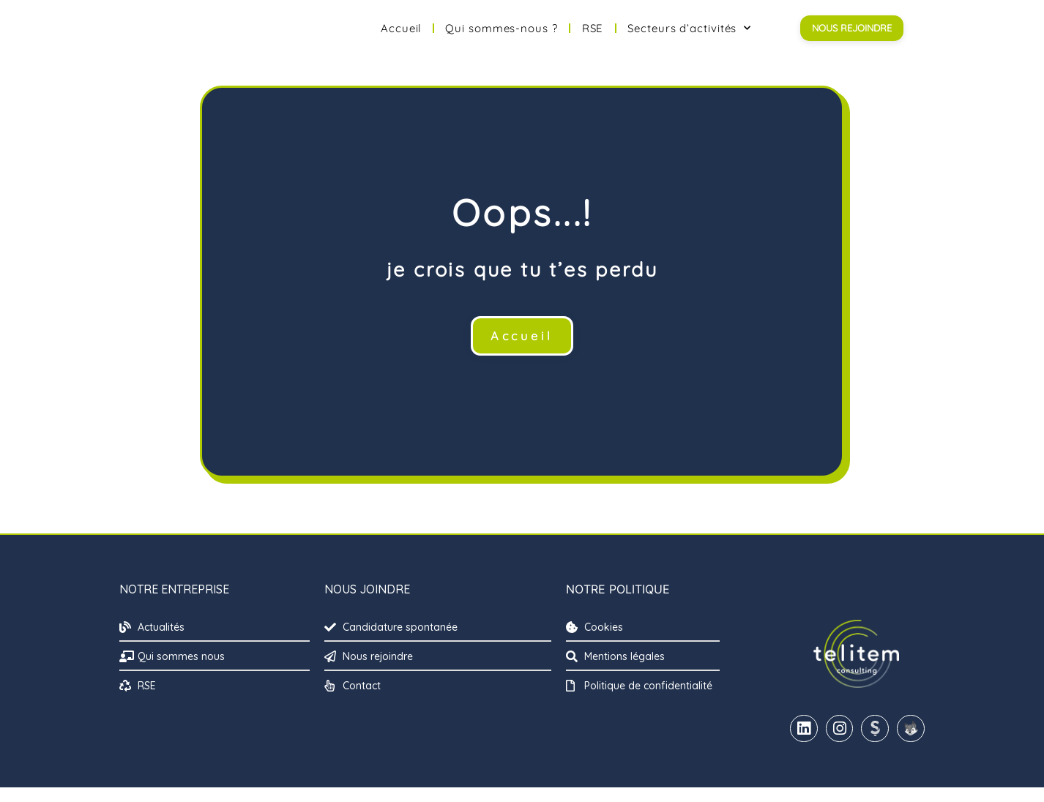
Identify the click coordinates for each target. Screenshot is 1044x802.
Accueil (401, 35)
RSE (593, 35)
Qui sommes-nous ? (501, 35)
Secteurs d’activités (689, 35)
